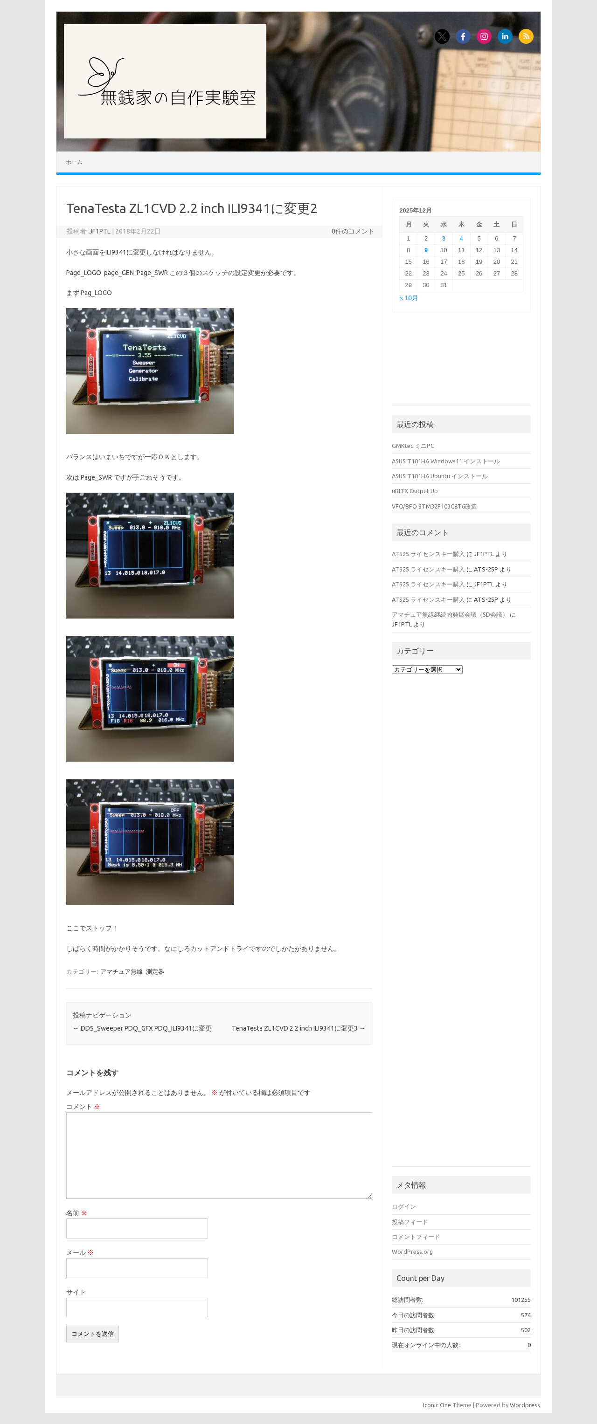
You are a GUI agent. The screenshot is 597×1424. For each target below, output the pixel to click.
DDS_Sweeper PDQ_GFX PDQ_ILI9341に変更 (142, 1028)
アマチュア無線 (121, 971)
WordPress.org (412, 1251)
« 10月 (408, 298)
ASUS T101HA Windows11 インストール (446, 461)
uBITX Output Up (415, 491)
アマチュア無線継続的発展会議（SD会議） (450, 614)
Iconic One (437, 1405)
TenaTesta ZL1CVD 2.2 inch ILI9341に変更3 (299, 1028)
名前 (76, 1213)
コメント (83, 1106)
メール (80, 1252)
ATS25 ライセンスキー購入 (428, 553)
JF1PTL (100, 231)
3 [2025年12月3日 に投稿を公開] (443, 238)
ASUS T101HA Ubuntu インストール (440, 476)
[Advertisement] (461, 363)
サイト (76, 1292)
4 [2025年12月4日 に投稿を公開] (461, 238)
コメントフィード (416, 1236)
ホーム (74, 162)
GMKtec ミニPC (413, 445)
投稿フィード (410, 1221)
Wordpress (525, 1405)
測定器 (155, 971)
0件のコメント (353, 231)
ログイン (404, 1206)
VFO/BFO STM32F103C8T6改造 (434, 506)
